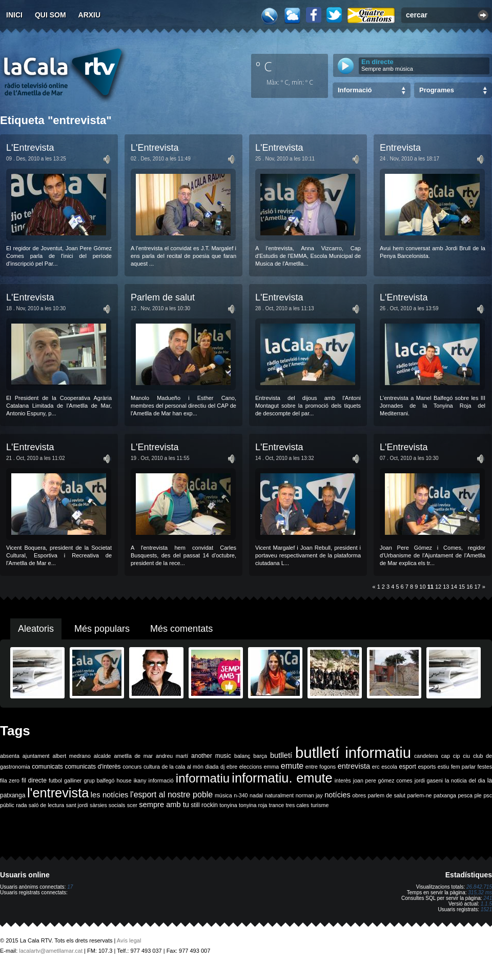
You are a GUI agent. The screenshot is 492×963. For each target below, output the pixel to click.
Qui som (50, 15)
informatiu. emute (282, 778)
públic (7, 805)
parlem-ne (419, 795)
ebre (232, 767)
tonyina (228, 805)
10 (422, 587)
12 (438, 587)
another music (211, 755)
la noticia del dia (465, 780)
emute (292, 765)
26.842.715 (479, 887)
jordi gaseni (429, 780)
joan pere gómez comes (383, 780)
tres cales (297, 805)
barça (260, 756)
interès (343, 780)
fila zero (9, 780)
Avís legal (129, 940)
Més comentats (181, 629)
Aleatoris (36, 629)
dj (222, 767)
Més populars (102, 629)
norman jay (309, 795)
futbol (55, 780)
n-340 (241, 795)
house (124, 780)
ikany (140, 780)
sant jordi (77, 805)
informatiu (203, 778)
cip (456, 756)
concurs (131, 767)
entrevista (354, 766)
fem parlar (463, 767)
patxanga (445, 795)
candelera (426, 756)
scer (132, 805)
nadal (256, 795)
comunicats (47, 766)
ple (478, 795)
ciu (466, 756)
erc (376, 767)
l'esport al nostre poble (171, 794)
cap (445, 756)
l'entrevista (58, 793)
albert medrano (72, 756)
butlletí (281, 755)
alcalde (102, 756)
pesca (465, 795)
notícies (337, 795)
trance (276, 805)
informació (161, 780)
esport (407, 766)
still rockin (204, 805)
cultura (152, 767)
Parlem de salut (163, 297)
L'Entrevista (30, 148)
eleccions (250, 767)
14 (454, 587)
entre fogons (320, 767)
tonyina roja (253, 805)
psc (487, 795)
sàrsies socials (107, 805)
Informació (355, 90)
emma (271, 767)
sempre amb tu (164, 804)
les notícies (110, 795)
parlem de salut (386, 795)
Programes (436, 90)
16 (469, 587)
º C (264, 66)
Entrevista (400, 148)
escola (389, 767)
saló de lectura (46, 805)
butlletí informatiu (353, 752)
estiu (443, 767)
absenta (9, 756)
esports (427, 767)
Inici (14, 15)
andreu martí (172, 756)
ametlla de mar (133, 756)
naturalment (279, 795)
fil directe (34, 780)
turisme (320, 805)
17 (478, 587)
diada (211, 767)
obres (359, 795)
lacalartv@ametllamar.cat (51, 951)
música (223, 795)
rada (21, 805)
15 (462, 587)
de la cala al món (182, 767)
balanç (242, 756)
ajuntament (36, 756)
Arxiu (89, 15)
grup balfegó (99, 780)
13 (446, 587)
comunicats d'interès (92, 766)
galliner (72, 780)
